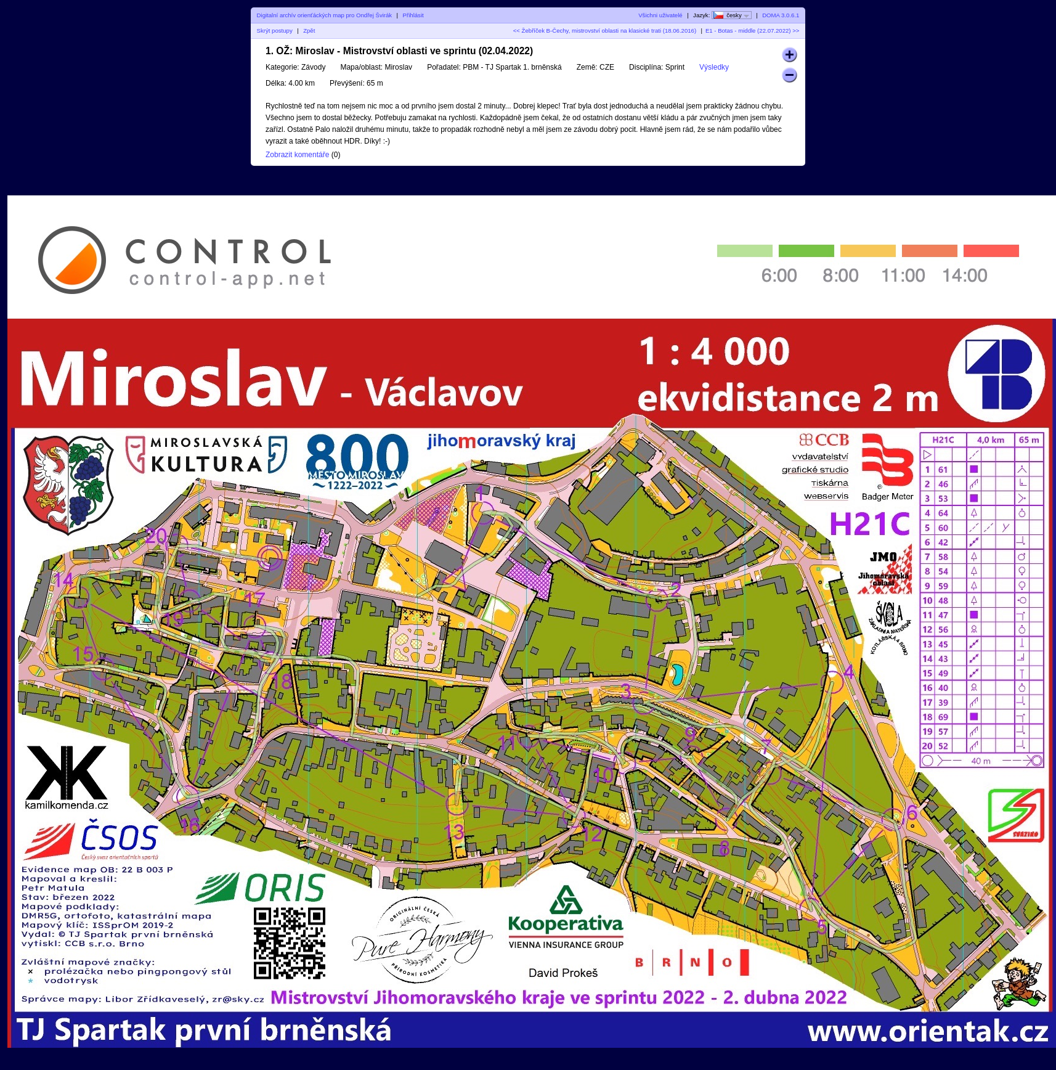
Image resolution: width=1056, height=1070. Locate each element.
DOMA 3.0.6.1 (780, 15)
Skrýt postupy (275, 30)
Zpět (309, 30)
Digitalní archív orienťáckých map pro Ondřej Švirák (324, 15)
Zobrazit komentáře (297, 154)
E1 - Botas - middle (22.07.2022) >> (752, 30)
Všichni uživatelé (660, 15)
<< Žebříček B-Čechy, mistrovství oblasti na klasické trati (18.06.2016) (604, 30)
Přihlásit (413, 15)
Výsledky (714, 67)
